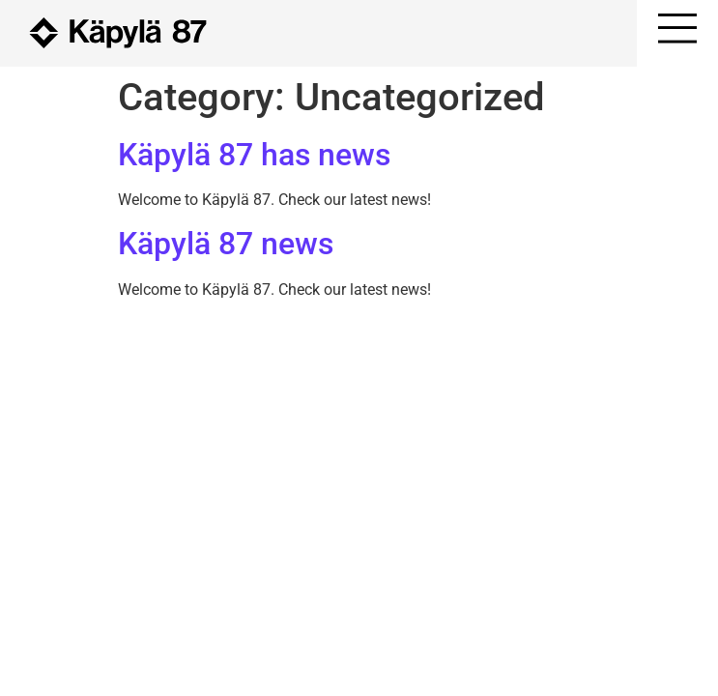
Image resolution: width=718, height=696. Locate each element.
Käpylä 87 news (225, 243)
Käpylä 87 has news (254, 154)
